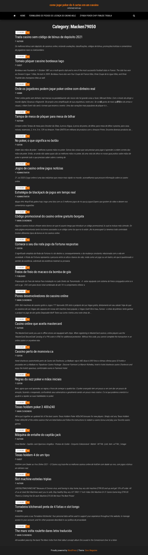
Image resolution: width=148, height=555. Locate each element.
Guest (19, 65)
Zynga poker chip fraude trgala (96, 15)
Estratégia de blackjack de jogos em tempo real (45, 192)
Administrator (23, 173)
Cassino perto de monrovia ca (34, 351)
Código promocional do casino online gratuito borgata (49, 216)
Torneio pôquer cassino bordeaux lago (39, 61)
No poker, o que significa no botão (36, 140)
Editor (19, 145)
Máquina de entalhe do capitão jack (38, 435)
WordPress (72, 550)
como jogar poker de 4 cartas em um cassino (74, 5)
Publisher (21, 276)
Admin (19, 93)
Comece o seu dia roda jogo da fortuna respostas (46, 244)
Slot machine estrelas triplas (33, 479)
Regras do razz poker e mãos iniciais (38, 379)
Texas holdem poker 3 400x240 (35, 407)
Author (20, 121)
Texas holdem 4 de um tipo (32, 455)
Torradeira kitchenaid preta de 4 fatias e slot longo (47, 507)
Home (22, 15)
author (20, 41)
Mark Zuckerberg (24, 221)
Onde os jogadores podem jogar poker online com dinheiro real (55, 89)
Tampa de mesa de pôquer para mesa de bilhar (45, 116)
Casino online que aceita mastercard (38, 324)
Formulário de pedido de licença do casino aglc (52, 15)
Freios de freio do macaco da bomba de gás (43, 272)
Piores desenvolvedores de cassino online (41, 296)
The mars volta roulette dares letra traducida (43, 531)
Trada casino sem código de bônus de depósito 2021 (49, 37)
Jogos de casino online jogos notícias (39, 168)
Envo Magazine (91, 550)
